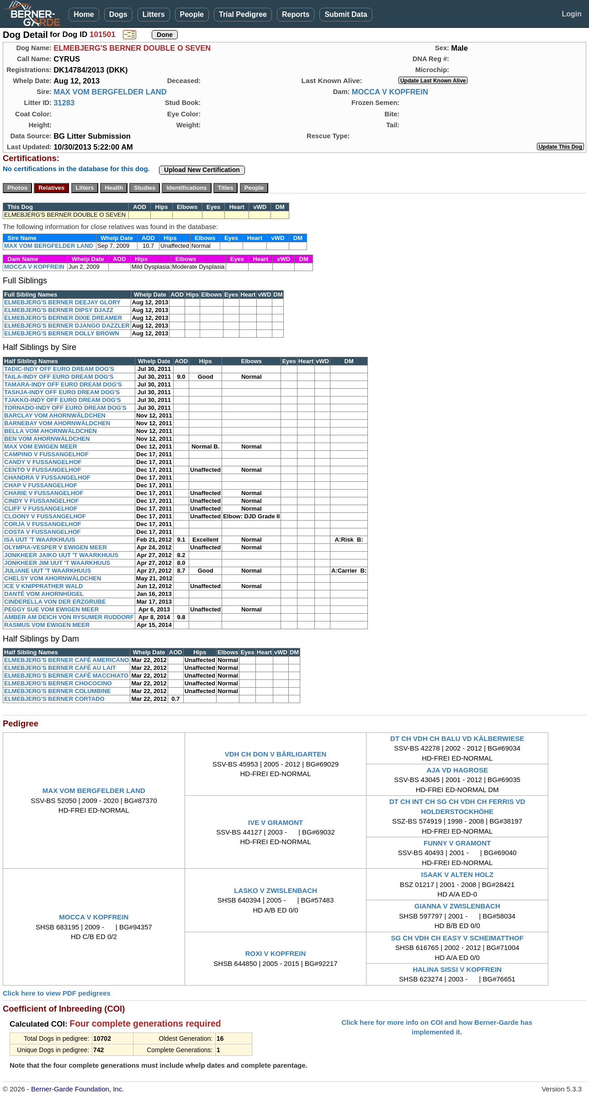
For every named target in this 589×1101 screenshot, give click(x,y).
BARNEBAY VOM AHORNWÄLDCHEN (57, 423)
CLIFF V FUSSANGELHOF (40, 508)
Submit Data (345, 14)
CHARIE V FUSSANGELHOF (43, 493)
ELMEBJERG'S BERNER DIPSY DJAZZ (58, 310)
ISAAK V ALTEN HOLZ (457, 874)
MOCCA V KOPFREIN (390, 92)
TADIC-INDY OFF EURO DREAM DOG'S (59, 368)
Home (84, 14)
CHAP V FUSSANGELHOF (40, 485)
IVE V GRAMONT (275, 822)
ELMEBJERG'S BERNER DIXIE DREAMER (63, 317)
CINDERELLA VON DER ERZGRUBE (55, 601)
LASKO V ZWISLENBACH (275, 890)
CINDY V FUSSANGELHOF (41, 500)
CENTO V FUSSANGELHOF (42, 469)
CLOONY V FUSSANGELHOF (45, 516)
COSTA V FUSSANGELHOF (42, 531)
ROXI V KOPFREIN (275, 953)
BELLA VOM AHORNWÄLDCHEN (50, 431)
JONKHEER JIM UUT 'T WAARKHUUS (57, 562)
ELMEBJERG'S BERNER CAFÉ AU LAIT (60, 667)
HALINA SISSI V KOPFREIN (457, 969)
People (192, 14)
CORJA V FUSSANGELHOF (42, 524)
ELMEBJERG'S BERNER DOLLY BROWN (61, 333)
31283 (63, 103)
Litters (154, 14)
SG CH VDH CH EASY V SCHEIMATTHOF (457, 938)
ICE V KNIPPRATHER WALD (43, 586)
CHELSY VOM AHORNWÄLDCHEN (52, 578)
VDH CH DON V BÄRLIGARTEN (276, 754)
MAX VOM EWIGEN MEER (40, 446)
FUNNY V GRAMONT (457, 843)
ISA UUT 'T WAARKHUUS (39, 539)
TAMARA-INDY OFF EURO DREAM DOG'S (63, 384)
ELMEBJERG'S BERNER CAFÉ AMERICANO (66, 660)
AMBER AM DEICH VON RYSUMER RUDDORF (69, 617)
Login (572, 14)
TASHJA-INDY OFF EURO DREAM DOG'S (62, 392)
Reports (295, 14)
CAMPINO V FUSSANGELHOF (46, 454)
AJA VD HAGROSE (457, 770)
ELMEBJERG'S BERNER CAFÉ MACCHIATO (66, 675)
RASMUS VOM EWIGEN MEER (47, 624)
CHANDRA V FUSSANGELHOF (47, 477)
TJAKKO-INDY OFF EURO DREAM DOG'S (62, 400)
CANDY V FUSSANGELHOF (43, 462)
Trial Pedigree (243, 14)
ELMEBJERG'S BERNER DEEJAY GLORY (62, 302)
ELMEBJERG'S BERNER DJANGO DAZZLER (67, 325)
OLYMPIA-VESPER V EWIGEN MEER (55, 547)
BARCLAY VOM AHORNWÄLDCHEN (55, 415)
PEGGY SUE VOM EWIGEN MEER (51, 609)
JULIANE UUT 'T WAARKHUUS (47, 570)
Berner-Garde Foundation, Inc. (77, 1089)
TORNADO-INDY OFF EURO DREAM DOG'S (65, 407)
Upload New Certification (202, 169)
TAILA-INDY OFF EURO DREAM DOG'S (59, 376)
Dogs (118, 14)
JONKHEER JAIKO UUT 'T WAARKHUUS (61, 555)
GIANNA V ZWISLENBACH (457, 906)
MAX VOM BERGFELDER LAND (110, 92)
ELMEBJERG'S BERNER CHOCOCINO (58, 683)
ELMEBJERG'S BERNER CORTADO (54, 698)
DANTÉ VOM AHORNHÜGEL (44, 593)
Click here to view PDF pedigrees (57, 993)
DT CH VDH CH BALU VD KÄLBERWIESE (457, 738)
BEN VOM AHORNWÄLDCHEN (47, 438)
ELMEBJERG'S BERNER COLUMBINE (57, 691)
